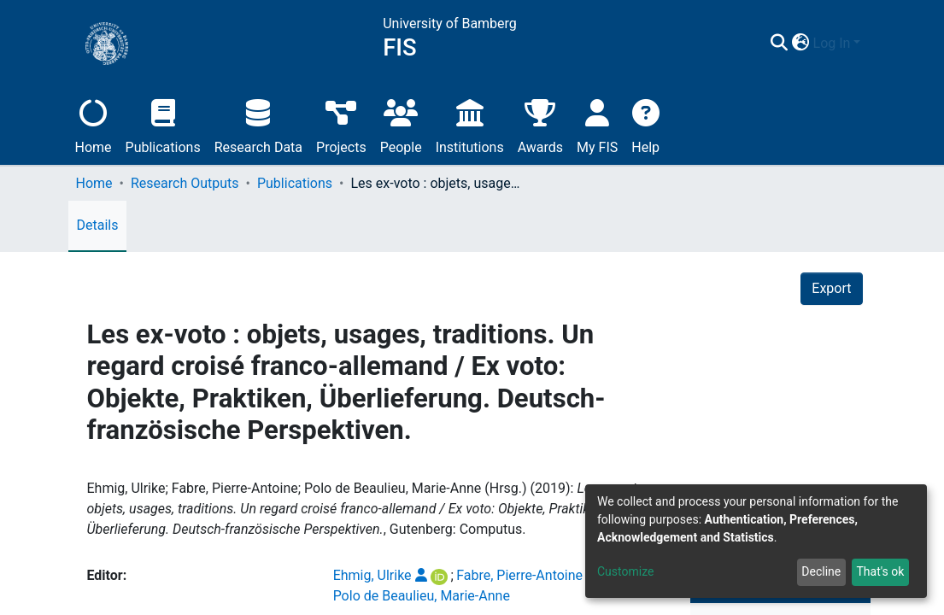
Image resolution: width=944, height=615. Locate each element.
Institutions (470, 124)
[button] (801, 43)
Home (93, 124)
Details (98, 225)
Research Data (258, 124)
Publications (163, 124)
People (401, 124)
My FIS (597, 124)
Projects (341, 124)
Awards (540, 124)
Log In (832, 43)
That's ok (880, 571)
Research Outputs (185, 183)
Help (645, 124)
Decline (821, 571)
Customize (625, 571)
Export (831, 288)
